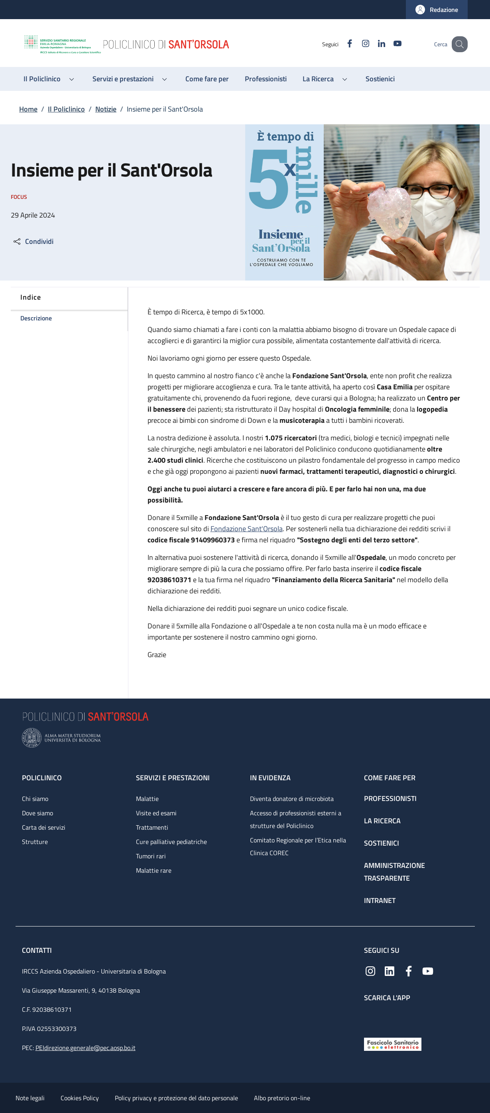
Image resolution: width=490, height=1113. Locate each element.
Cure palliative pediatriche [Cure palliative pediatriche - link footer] (171, 841)
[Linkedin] (373, 44)
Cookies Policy (80, 1098)
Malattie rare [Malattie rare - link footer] (153, 870)
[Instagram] (357, 44)
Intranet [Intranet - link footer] (380, 900)
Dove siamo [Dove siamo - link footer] (37, 813)
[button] (437, 9)
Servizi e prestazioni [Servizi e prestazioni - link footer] (173, 777)
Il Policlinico (66, 109)
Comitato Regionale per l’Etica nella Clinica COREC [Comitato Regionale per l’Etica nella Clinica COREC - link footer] (298, 846)
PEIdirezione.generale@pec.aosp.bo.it (85, 1047)
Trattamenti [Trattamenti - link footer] (152, 827)
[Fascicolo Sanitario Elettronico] (392, 1043)
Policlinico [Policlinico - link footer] (42, 777)
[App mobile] (370, 1018)
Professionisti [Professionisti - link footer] (390, 798)
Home (28, 109)
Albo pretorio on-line (282, 1098)
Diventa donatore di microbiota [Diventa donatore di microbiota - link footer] (292, 798)
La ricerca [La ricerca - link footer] (382, 820)
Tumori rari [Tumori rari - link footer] (151, 856)
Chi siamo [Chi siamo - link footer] (35, 798)
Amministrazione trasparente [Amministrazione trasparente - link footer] (394, 871)
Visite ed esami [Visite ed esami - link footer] (156, 813)
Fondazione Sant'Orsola (247, 528)
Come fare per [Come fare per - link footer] (389, 777)
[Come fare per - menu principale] (207, 79)
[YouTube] (389, 44)
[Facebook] (341, 44)
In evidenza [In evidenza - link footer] (270, 777)
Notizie (105, 109)
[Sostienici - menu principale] (380, 79)
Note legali (30, 1098)
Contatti (37, 950)
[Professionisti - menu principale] (266, 79)
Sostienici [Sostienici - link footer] (381, 843)
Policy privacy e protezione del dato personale (176, 1098)
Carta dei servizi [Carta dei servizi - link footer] (43, 827)
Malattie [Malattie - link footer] (147, 798)
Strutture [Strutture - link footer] (35, 841)
